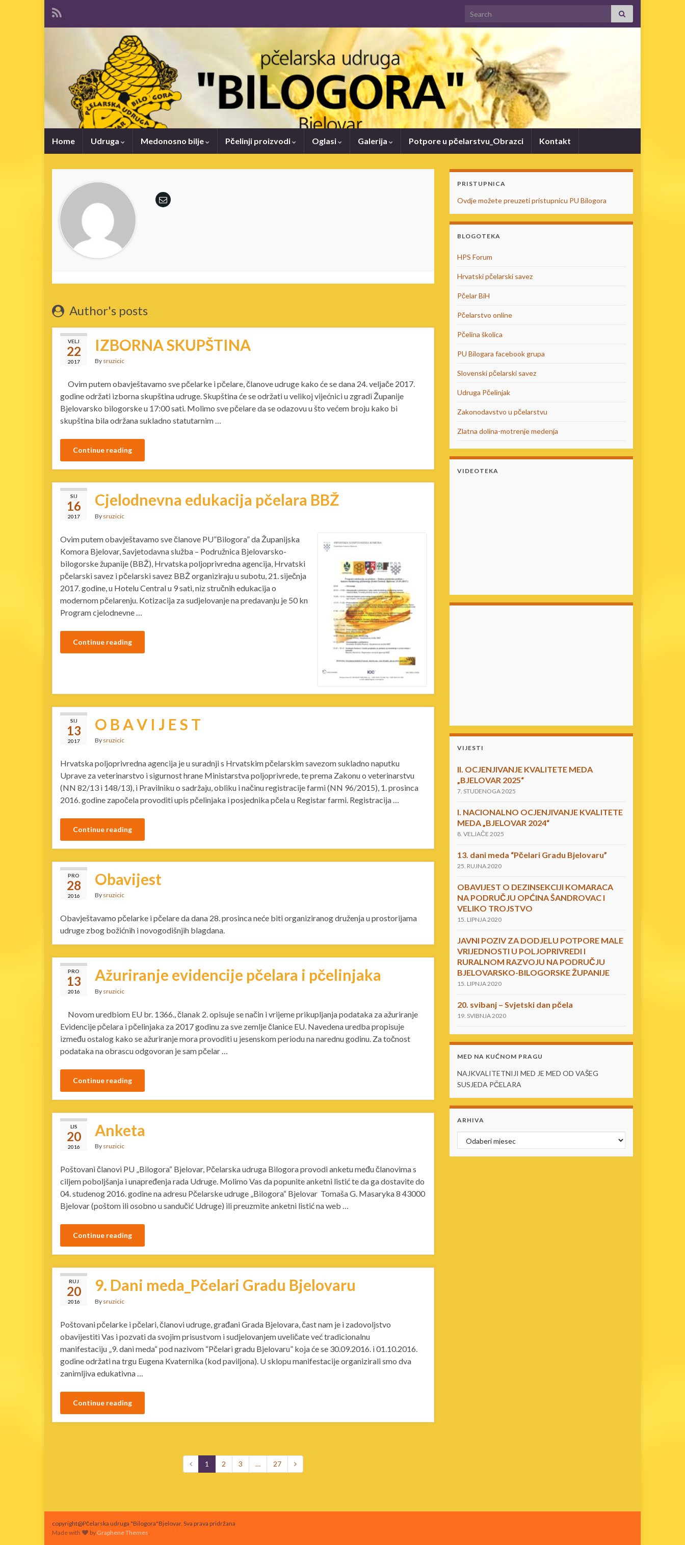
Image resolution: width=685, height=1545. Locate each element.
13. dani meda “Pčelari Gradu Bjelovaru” (532, 855)
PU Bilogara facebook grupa (501, 353)
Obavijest (128, 879)
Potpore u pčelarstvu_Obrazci (466, 141)
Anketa (120, 1130)
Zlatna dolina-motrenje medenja (507, 431)
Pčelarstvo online (484, 315)
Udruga (108, 141)
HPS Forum (474, 257)
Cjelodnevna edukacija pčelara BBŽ (217, 499)
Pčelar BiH (473, 295)
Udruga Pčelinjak (483, 392)
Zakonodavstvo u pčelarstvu (502, 411)
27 (277, 1463)
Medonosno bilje (175, 141)
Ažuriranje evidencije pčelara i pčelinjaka (238, 974)
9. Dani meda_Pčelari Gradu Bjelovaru (225, 1285)
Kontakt (555, 141)
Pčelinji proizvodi (260, 141)
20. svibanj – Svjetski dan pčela (515, 1004)
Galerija (375, 141)
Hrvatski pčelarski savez (495, 276)
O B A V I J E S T (148, 724)
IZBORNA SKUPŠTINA (173, 345)
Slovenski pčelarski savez (496, 373)
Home (63, 141)
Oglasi (327, 141)
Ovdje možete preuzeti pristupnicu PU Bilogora (532, 200)
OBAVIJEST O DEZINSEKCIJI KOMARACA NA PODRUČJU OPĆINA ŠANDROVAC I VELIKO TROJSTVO (535, 897)
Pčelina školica (480, 334)
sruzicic (113, 361)
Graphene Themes (122, 1532)
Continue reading (102, 450)
